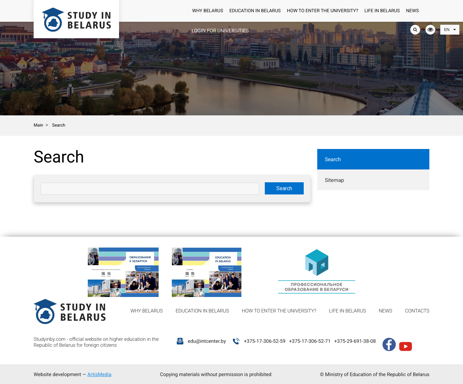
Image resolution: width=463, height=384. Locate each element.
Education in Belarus (255, 11)
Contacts (417, 311)
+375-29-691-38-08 (355, 341)
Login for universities (220, 31)
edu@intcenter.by (207, 341)
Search (333, 159)
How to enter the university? (322, 11)
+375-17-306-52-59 (264, 341)
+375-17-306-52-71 (309, 341)
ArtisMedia (99, 374)
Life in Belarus (382, 11)
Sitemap (334, 180)
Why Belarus (207, 11)
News (412, 11)
